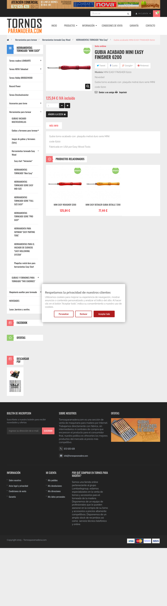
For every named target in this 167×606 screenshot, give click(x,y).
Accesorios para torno (18, 103)
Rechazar (83, 314)
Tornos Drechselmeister (19, 94)
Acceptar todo (104, 314)
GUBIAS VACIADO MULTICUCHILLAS (19, 120)
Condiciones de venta (17, 549)
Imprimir (123, 92)
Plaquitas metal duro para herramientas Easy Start (24, 264)
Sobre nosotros (15, 538)
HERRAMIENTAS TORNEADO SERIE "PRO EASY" (23, 216)
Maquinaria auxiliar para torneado (23, 292)
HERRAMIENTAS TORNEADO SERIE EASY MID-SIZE (23, 185)
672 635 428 (69, 506)
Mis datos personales (56, 554)
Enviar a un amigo (106, 92)
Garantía (12, 554)
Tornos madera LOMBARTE (20, 60)
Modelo (99, 72)
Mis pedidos (53, 538)
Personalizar (64, 314)
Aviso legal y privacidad (18, 543)
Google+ (127, 65)
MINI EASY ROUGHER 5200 (65, 204)
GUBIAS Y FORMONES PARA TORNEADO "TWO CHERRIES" (23, 279)
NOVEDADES (14, 300)
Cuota (113, 65)
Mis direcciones (54, 549)
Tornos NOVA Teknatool (18, 69)
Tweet (101, 65)
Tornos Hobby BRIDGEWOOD (20, 77)
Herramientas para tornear (26, 39)
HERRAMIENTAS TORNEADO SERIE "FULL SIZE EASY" (24, 200)
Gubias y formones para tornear (25, 130)
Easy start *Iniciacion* (23, 161)
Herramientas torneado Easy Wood (56, 39)
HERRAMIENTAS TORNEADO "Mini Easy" (92, 39)
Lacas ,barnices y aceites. (19, 309)
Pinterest (143, 65)
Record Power (15, 86)
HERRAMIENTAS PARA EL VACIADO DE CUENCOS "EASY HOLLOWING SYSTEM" (24, 249)
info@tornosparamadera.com (76, 513)
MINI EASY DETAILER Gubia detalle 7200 (103, 204)
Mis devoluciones (55, 543)
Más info (53, 125)
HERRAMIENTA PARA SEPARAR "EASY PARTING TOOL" (24, 232)
